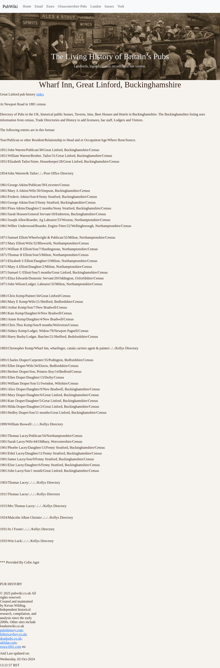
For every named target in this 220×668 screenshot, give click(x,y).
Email (39, 6)
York (121, 6)
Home (27, 6)
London (95, 6)
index (40, 94)
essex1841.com (10, 646)
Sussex (109, 6)
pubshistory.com (11, 630)
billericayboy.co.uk (13, 634)
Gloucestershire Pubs (72, 6)
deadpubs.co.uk (10, 638)
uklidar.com (8, 642)
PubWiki (10, 6)
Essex (50, 6)
